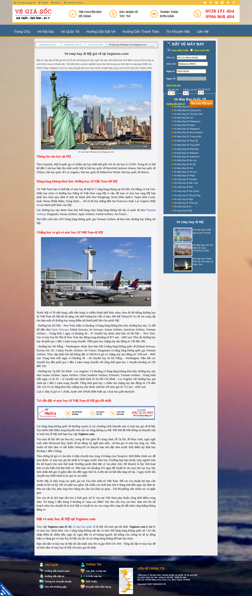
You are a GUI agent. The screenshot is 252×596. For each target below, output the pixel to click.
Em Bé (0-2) (204, 89)
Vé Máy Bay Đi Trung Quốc (187, 136)
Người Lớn (173, 89)
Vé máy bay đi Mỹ (183, 210)
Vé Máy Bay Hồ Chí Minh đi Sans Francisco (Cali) (193, 247)
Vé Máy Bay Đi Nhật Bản (186, 149)
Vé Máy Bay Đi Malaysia (186, 153)
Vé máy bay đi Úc (183, 206)
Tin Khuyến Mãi (178, 31)
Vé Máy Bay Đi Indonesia (186, 156)
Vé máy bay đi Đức (183, 187)
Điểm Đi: (170, 57)
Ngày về (170, 78)
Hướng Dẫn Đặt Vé (100, 31)
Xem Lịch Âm (173, 85)
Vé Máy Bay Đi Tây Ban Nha (188, 114)
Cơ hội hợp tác (94, 576)
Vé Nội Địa (45, 31)
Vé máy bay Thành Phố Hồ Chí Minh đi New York (193, 261)
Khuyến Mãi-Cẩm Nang (98, 586)
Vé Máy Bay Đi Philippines (187, 121)
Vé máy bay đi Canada (185, 179)
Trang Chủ (22, 31)
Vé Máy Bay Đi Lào (183, 117)
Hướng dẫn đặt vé (54, 576)
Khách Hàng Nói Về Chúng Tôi (7, 588)
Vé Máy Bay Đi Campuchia (187, 110)
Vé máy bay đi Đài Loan (186, 183)
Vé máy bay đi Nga (183, 199)
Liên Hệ (203, 31)
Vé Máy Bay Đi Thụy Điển (187, 145)
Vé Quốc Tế (70, 31)
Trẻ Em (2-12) (190, 89)
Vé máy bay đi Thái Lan (186, 203)
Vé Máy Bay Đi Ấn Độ (185, 164)
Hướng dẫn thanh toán (57, 571)
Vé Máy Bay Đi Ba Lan (185, 160)
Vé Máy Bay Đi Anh (183, 168)
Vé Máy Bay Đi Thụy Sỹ (186, 140)
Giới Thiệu (91, 581)
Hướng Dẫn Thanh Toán (140, 31)
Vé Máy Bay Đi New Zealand (188, 132)
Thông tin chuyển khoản (58, 581)
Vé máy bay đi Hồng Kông (187, 195)
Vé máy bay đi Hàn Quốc (186, 191)
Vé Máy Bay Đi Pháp (184, 175)
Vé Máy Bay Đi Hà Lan (185, 172)
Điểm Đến (171, 64)
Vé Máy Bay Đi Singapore (187, 128)
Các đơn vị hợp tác (96, 571)
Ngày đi (170, 71)
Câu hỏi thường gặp (55, 586)
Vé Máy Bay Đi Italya (184, 125)
